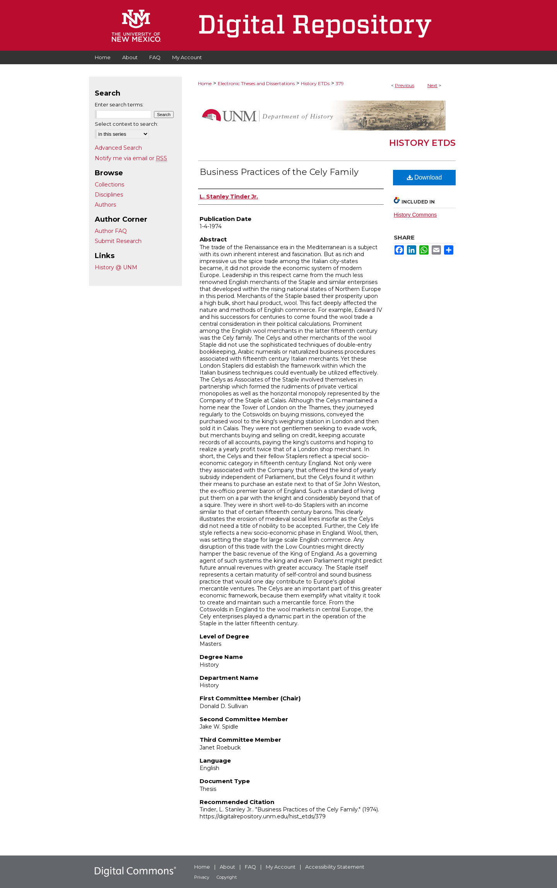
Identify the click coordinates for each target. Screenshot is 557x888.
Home (205, 83)
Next (432, 85)
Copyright (227, 877)
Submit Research (118, 241)
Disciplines (109, 194)
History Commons (415, 215)
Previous (404, 85)
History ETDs (315, 83)
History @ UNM (116, 267)
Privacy (201, 877)
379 (340, 83)
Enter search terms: (119, 104)
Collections (109, 184)
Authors (105, 204)
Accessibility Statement (334, 867)
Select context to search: (126, 124)
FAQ (250, 867)
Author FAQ (111, 231)
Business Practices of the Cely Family (279, 172)
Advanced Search (118, 147)
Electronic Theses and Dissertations (256, 83)
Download (424, 177)
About (227, 867)
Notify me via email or (131, 158)
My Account (281, 867)
